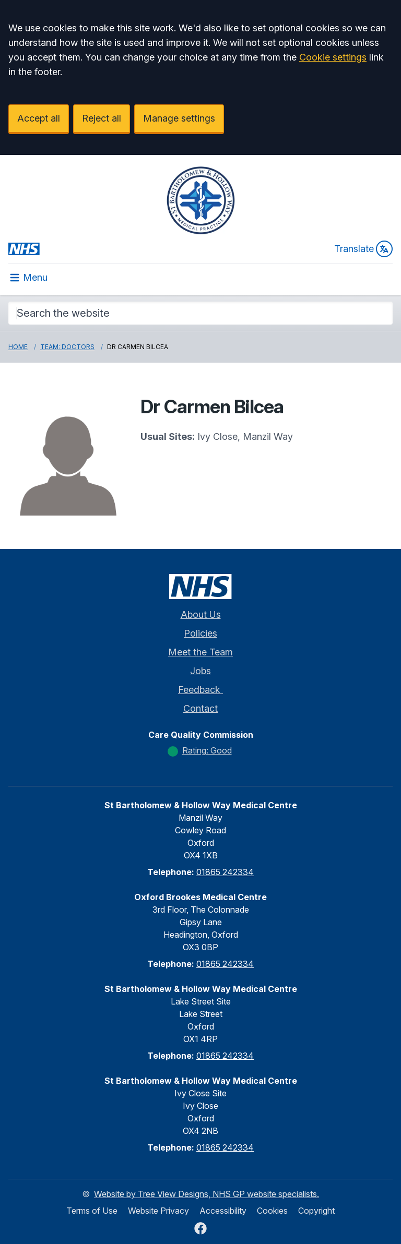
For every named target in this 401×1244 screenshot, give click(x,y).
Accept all (38, 118)
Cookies (272, 1210)
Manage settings (179, 118)
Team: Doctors (67, 347)
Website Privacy (158, 1210)
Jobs (200, 670)
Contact (200, 708)
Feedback (200, 689)
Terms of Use (91, 1210)
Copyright (316, 1210)
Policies (200, 633)
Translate (363, 249)
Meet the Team (200, 652)
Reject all (101, 118)
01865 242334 (225, 872)
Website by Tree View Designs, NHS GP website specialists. (206, 1194)
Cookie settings (333, 57)
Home (18, 347)
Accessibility (222, 1210)
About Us (201, 614)
